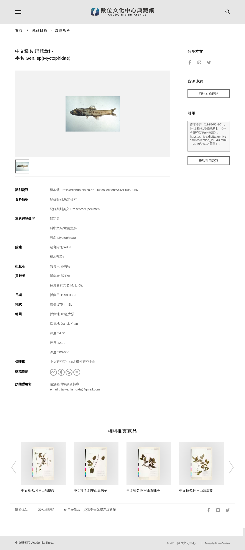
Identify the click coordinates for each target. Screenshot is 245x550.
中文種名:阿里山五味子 (90, 490)
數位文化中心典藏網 (122, 12)
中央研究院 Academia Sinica (34, 542)
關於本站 (21, 510)
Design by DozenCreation (217, 543)
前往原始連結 (208, 94)
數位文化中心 (186, 543)
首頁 (19, 30)
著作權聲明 (46, 510)
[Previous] (18, 467)
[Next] (227, 467)
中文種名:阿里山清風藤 (37, 490)
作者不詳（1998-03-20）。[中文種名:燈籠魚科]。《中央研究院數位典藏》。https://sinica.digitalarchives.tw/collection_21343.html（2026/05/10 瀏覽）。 (208, 136)
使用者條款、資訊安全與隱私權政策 (90, 510)
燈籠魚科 (62, 30)
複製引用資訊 (208, 161)
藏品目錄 (39, 30)
